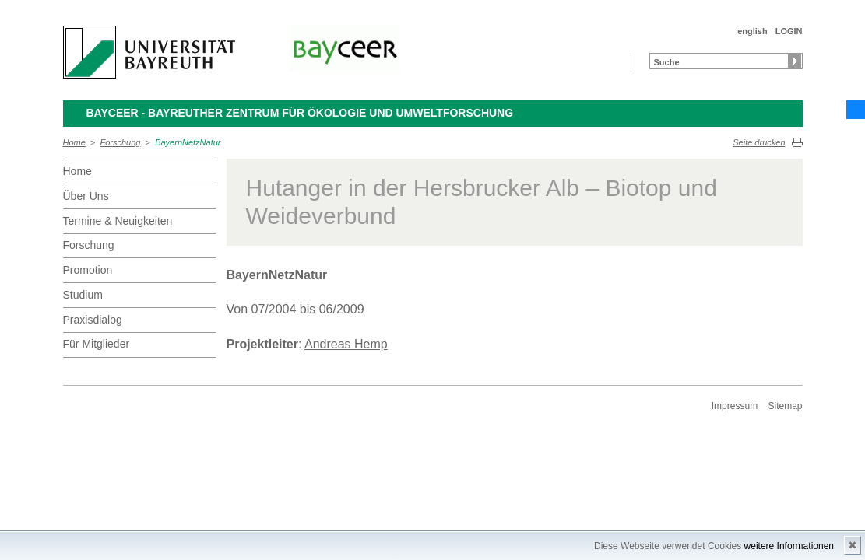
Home (74, 142)
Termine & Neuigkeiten (118, 221)
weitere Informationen (789, 546)
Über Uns (86, 196)
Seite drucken (759, 142)
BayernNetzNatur (187, 142)
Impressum (735, 406)
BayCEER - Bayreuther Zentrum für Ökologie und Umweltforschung (300, 113)
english (752, 31)
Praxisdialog (92, 319)
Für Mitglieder (96, 344)
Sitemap (785, 406)
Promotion (88, 270)
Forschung (120, 142)
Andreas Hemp (346, 344)
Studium (83, 295)
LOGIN (789, 31)
